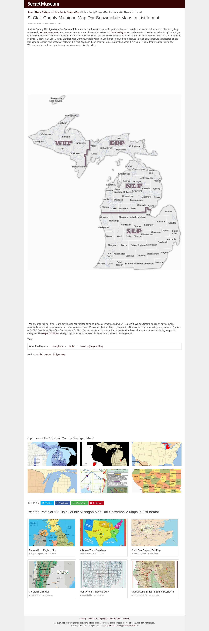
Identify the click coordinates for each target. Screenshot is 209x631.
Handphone (57, 346)
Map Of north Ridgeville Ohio (94, 591)
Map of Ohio (34, 595)
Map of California (139, 595)
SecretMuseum (43, 4)
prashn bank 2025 (130, 625)
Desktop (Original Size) (91, 346)
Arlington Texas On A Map (93, 550)
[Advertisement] (104, 71)
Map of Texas (86, 554)
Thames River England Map (42, 550)
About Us (126, 618)
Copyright (103, 618)
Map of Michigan (34, 24)
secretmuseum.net (49, 32)
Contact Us (92, 618)
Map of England (36, 554)
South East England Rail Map (146, 550)
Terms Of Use (114, 618)
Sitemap (82, 618)
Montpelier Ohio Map (39, 591)
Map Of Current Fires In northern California (152, 591)
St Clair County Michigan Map (50, 354)
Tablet (72, 346)
